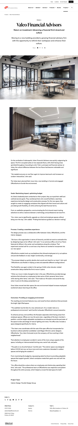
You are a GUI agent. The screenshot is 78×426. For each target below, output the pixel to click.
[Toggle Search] (71, 7)
